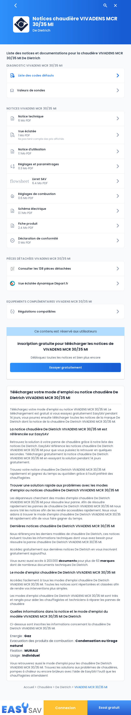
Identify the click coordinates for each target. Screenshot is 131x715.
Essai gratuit (109, 707)
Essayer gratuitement (65, 367)
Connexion (65, 707)
